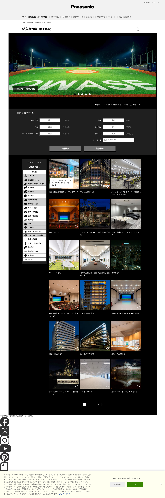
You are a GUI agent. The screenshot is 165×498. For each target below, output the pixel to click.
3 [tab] (82, 94)
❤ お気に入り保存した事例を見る (108, 104)
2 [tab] (79, 94)
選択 (50, 120)
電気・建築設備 (27, 22)
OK (135, 489)
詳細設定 (117, 489)
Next (149, 66)
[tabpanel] (83, 66)
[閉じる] (161, 488)
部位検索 (100, 148)
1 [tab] (75, 94)
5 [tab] (90, 94)
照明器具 (38, 22)
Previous (15, 66)
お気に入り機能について (133, 104)
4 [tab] (86, 94)
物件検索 (65, 148)
